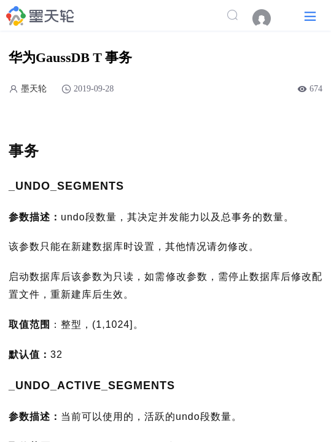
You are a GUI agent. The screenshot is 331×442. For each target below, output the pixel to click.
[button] (310, 15)
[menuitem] (267, 18)
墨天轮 (34, 88)
